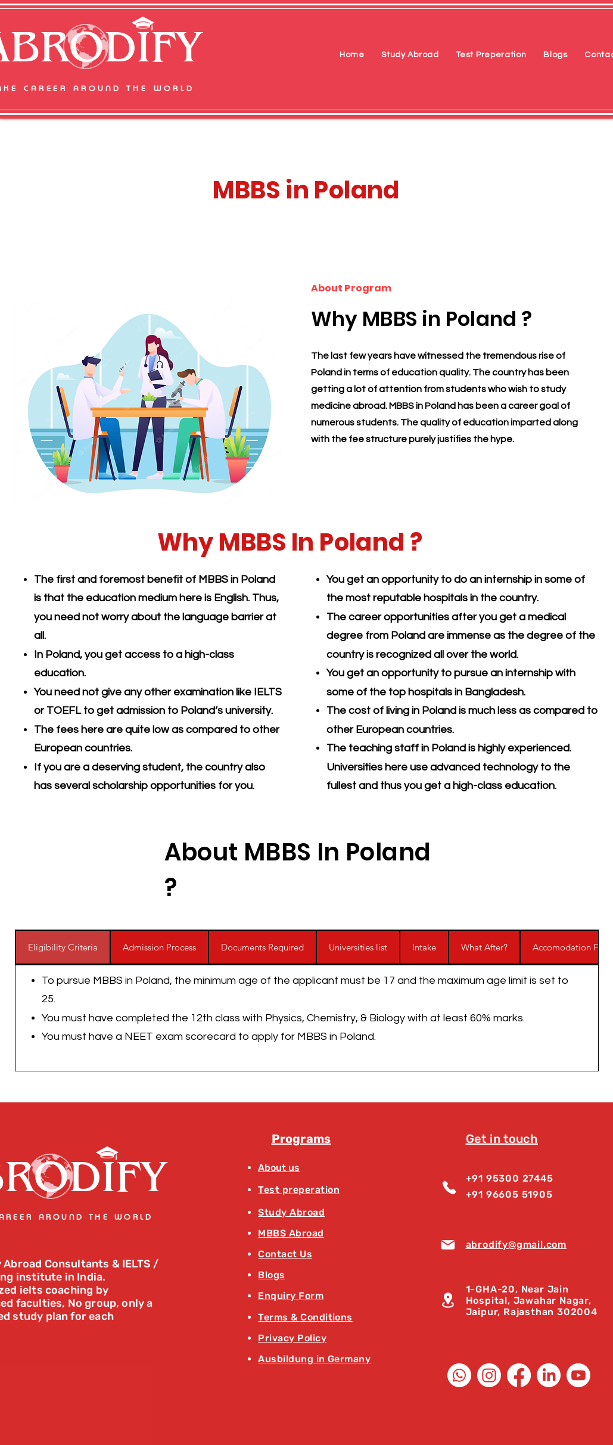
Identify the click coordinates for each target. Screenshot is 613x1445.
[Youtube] (578, 1375)
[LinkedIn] (549, 1375)
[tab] (62, 947)
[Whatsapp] (459, 1375)
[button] (410, 55)
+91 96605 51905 (509, 1194)
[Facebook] (519, 1375)
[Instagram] (489, 1375)
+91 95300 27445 (509, 1178)
